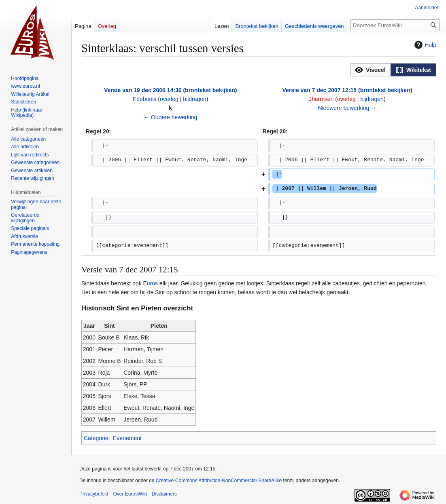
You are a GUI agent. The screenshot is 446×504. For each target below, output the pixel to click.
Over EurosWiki (130, 494)
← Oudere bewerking (170, 117)
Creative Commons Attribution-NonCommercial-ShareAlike (219, 480)
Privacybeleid (93, 494)
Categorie (96, 438)
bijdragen (194, 99)
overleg (169, 99)
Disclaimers (164, 494)
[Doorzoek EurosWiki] (395, 25)
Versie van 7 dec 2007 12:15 (319, 90)
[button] (370, 69)
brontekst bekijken (210, 90)
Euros (150, 283)
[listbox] (393, 69)
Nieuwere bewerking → (347, 108)
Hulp (424, 45)
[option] (370, 69)
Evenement (127, 438)
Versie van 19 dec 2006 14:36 (142, 90)
